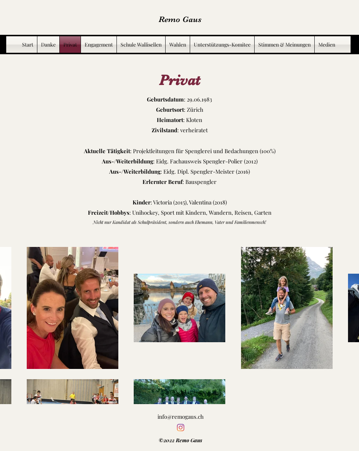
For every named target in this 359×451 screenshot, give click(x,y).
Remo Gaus (180, 19)
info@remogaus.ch (181, 416)
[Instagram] (180, 427)
